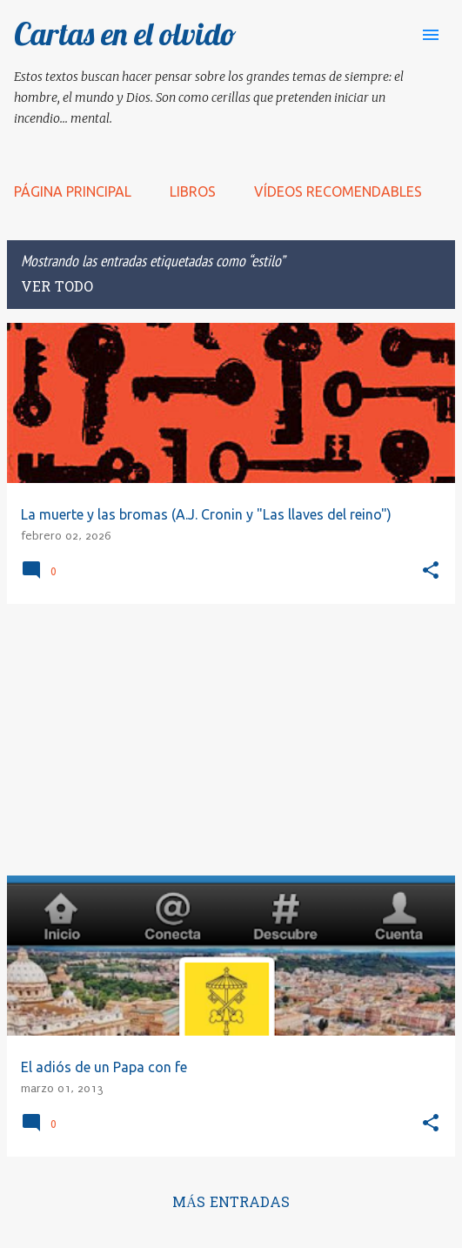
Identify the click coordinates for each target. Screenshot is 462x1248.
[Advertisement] (231, 740)
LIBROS (193, 191)
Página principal (72, 191)
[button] (430, 571)
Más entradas (231, 1203)
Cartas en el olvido (125, 33)
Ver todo (57, 288)
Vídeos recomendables (338, 191)
